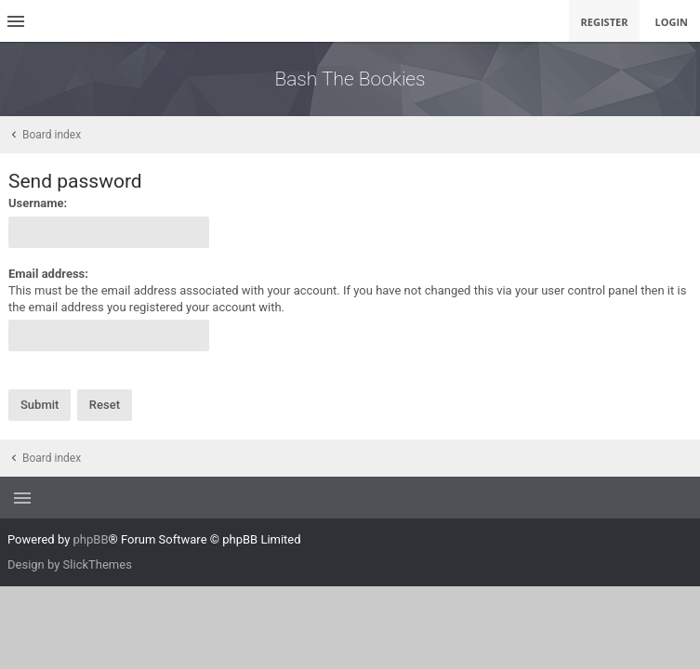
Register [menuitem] (604, 22)
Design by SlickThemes (69, 564)
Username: (37, 203)
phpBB (91, 539)
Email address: (48, 274)
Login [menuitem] (671, 22)
